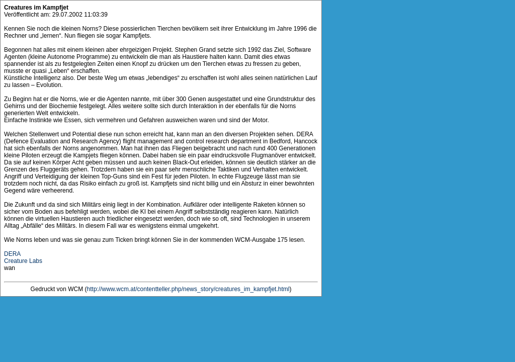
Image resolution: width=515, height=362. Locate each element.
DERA (12, 253)
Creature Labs (23, 260)
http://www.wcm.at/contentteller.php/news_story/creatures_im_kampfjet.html (188, 289)
